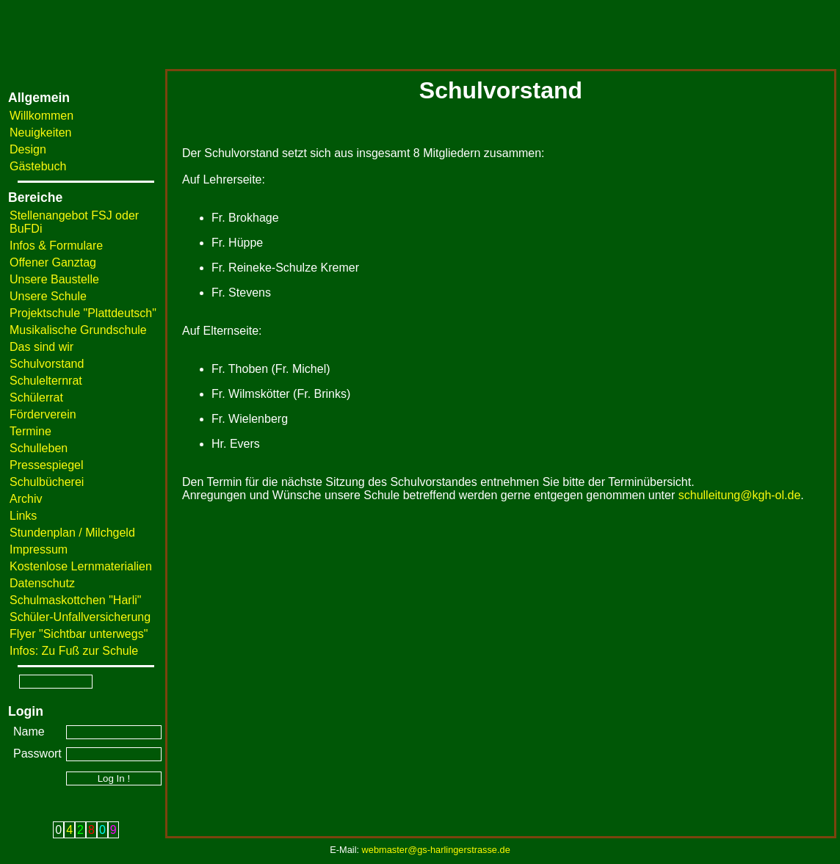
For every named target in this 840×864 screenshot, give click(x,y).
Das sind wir (41, 347)
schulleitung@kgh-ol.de (739, 495)
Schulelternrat (46, 380)
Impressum (39, 549)
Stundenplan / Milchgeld (72, 532)
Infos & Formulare (56, 245)
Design (28, 149)
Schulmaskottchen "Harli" (75, 600)
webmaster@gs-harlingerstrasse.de (436, 849)
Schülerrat (36, 397)
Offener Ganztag (53, 262)
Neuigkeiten (41, 132)
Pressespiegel (47, 465)
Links (23, 515)
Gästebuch (38, 166)
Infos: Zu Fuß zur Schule (74, 651)
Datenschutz (42, 583)
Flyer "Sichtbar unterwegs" (79, 634)
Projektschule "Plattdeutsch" (83, 313)
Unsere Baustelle (54, 279)
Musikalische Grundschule (78, 330)
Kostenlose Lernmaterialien (81, 566)
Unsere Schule (48, 296)
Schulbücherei (47, 482)
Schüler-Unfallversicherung (80, 617)
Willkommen (41, 115)
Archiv (26, 499)
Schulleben (39, 448)
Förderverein (43, 414)
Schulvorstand (47, 363)
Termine (30, 431)
